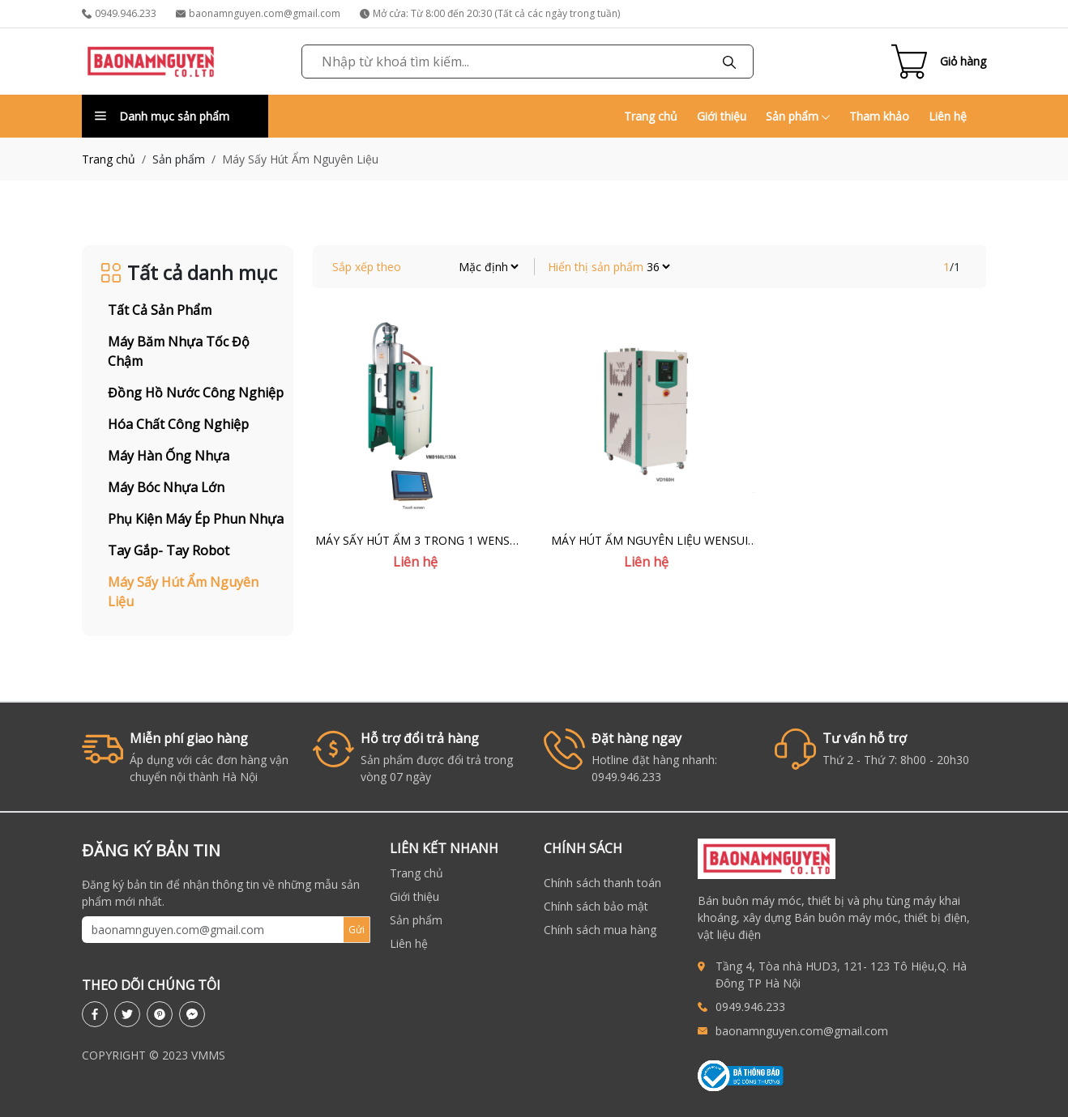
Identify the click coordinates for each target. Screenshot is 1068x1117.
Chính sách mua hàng (600, 929)
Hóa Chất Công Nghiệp (178, 424)
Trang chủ (650, 116)
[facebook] (95, 1014)
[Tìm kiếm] (729, 61)
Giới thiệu (721, 116)
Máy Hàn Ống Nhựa (168, 456)
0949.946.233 (119, 13)
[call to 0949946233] (707, 1006)
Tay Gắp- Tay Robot (168, 550)
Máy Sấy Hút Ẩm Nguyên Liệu (183, 591)
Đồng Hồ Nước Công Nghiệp (196, 392)
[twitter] (127, 1014)
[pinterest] (160, 1014)
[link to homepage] (151, 61)
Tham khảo (879, 116)
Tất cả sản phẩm (159, 310)
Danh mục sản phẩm (162, 116)
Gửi (356, 929)
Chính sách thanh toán (602, 882)
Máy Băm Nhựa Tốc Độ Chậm (179, 351)
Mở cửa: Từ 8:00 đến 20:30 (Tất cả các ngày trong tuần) (490, 13)
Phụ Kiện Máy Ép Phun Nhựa (196, 519)
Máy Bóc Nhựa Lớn (166, 487)
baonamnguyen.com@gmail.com (258, 13)
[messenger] (192, 1014)
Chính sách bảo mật (596, 906)
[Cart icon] (938, 61)
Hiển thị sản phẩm (595, 266)
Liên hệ (948, 116)
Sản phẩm (798, 116)
